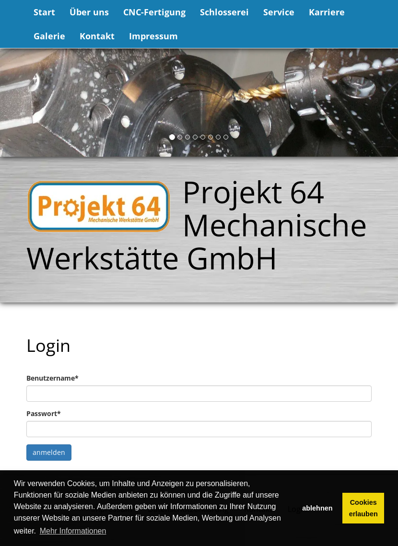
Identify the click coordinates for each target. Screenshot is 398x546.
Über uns (89, 12)
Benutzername (52, 378)
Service (278, 12)
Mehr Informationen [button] (73, 531)
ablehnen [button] (317, 508)
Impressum (153, 36)
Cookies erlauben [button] (363, 508)
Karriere (327, 12)
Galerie (49, 36)
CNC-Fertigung (154, 12)
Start (44, 12)
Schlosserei (224, 12)
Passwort (43, 413)
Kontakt (97, 36)
